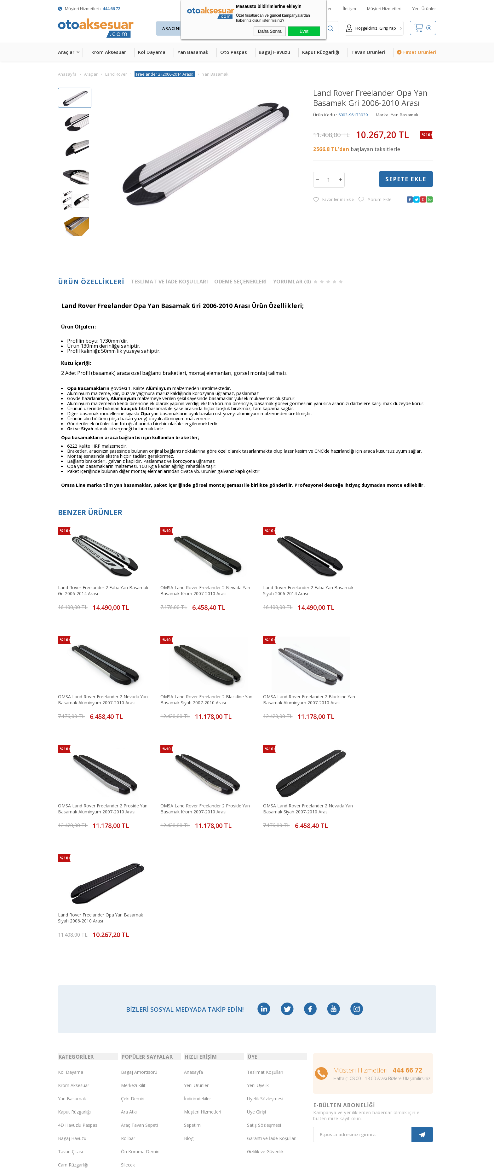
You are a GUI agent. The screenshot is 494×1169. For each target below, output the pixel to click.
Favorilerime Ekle (333, 199)
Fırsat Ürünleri (419, 52)
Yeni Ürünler (424, 8)
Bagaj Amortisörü (139, 945)
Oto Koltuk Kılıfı (73, 1051)
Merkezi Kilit (133, 959)
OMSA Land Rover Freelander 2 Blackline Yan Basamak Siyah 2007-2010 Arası (99, 689)
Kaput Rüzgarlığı (320, 52)
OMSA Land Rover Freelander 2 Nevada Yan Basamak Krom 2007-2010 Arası (194, 587)
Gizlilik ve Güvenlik (265, 1025)
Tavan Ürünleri (368, 52)
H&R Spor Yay (72, 1078)
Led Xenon (69, 1091)
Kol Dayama (151, 52)
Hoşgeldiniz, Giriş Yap (371, 28)
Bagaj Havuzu (274, 52)
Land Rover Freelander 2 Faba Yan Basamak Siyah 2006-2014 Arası (284, 587)
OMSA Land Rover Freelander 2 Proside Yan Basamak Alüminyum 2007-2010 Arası (292, 689)
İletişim (349, 8)
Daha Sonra (270, 31)
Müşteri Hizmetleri (384, 8)
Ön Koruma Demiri (140, 1025)
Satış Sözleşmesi (264, 998)
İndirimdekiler (197, 972)
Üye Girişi (256, 985)
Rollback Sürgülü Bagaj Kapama (144, 1065)
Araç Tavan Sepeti (139, 998)
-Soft (214, 1161)
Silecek (128, 1038)
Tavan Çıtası (70, 1025)
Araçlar (66, 52)
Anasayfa (193, 945)
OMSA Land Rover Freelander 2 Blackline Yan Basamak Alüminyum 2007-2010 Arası (196, 689)
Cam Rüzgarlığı (73, 1038)
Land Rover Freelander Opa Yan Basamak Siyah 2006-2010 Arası (196, 793)
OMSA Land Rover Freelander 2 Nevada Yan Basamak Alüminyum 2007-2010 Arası (387, 587)
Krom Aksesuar (108, 52)
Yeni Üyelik (258, 959)
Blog (188, 1012)
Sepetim (192, 998)
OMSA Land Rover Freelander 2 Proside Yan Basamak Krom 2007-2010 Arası (384, 689)
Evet (304, 31)
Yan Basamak (192, 52)
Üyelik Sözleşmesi (265, 972)
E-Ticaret (229, 1161)
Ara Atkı (129, 985)
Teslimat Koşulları (265, 945)
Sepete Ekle (405, 179)
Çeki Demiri (132, 972)
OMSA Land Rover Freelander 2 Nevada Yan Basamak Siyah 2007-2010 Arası (98, 793)
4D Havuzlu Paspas (77, 998)
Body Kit (66, 1064)
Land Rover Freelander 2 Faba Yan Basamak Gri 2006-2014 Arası (93, 587)
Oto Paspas (233, 52)
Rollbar (128, 1012)
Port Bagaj (132, 1051)
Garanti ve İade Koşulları (271, 1012)
